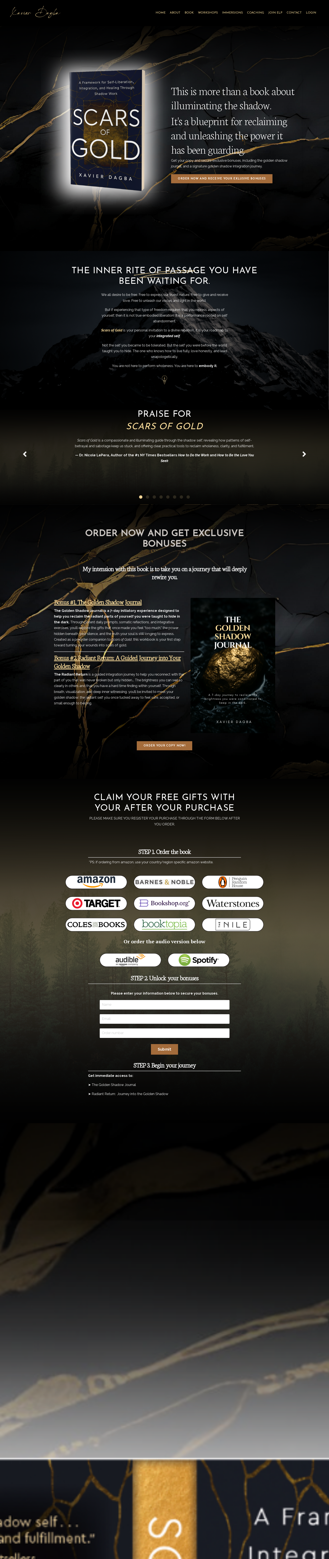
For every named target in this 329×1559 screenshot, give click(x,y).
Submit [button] (164, 1075)
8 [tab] (188, 523)
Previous (25, 473)
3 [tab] (154, 523)
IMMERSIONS (232, 12)
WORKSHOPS (208, 12)
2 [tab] (147, 523)
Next (304, 473)
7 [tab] (181, 523)
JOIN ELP (275, 12)
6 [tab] (175, 523)
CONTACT (294, 12)
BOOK (189, 12)
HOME (161, 12)
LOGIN (311, 12)
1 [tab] (141, 523)
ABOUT (175, 12)
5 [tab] (168, 523)
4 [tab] (161, 523)
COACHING (255, 12)
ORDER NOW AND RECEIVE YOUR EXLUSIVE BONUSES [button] (222, 178)
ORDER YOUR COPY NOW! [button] (164, 772)
